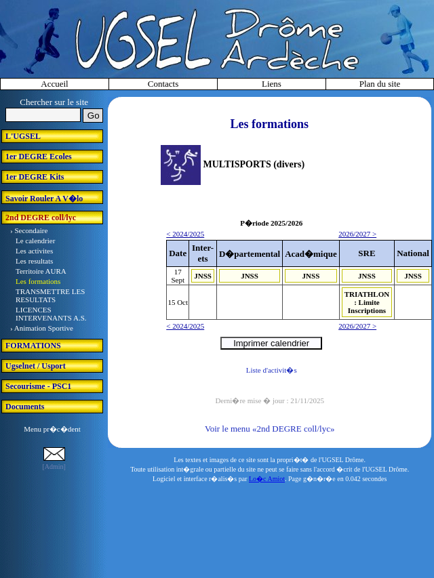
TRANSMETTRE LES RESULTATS (50, 295)
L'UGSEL (23, 136)
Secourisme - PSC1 (38, 386)
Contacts (163, 84)
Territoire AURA (41, 271)
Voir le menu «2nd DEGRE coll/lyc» (269, 429)
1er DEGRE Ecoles (38, 156)
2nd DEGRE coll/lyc (40, 217)
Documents (24, 406)
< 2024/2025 (185, 234)
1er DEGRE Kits (34, 177)
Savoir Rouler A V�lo (44, 198)
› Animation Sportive (41, 328)
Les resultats (34, 261)
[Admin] (53, 466)
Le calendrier (35, 240)
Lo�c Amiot (267, 478)
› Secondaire (28, 230)
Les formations (38, 281)
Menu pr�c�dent (52, 429)
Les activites (34, 251)
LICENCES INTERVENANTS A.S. (51, 314)
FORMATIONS (33, 345)
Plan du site (380, 84)
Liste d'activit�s (271, 370)
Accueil (54, 84)
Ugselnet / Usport (35, 366)
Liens (271, 84)
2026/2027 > (357, 234)
